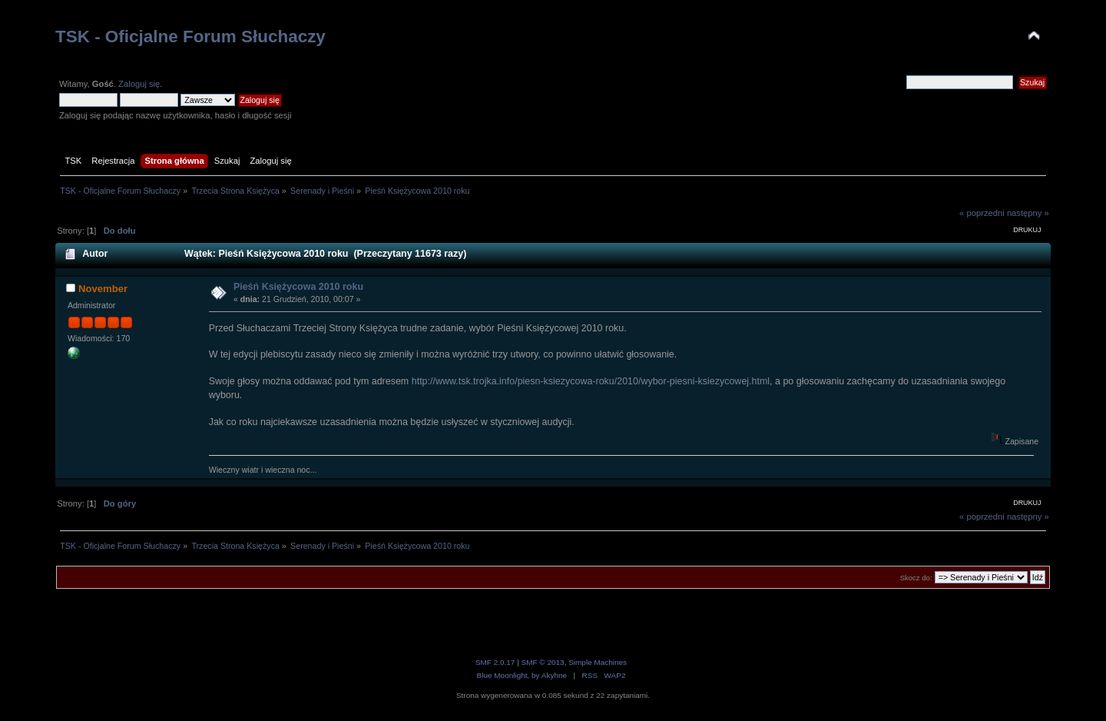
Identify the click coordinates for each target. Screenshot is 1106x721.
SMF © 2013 (543, 662)
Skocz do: (916, 577)
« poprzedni (982, 213)
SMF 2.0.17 (495, 662)
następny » (1028, 213)
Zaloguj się (139, 83)
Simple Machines (597, 662)
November (102, 288)
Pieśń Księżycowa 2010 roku (298, 286)
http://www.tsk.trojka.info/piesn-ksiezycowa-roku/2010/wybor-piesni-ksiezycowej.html (591, 381)
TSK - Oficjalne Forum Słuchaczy (190, 36)
